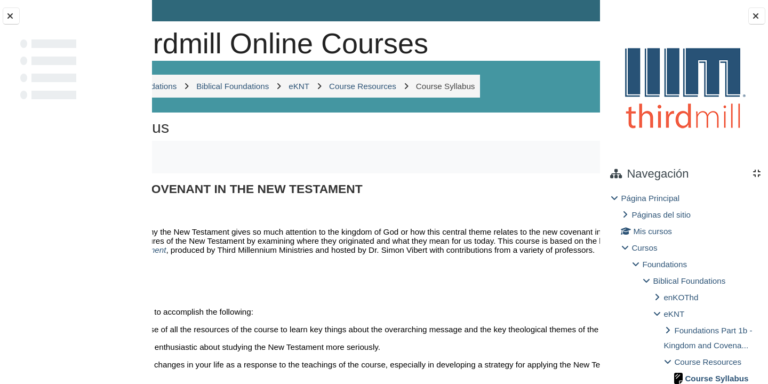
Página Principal (650, 198)
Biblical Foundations (689, 280)
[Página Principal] (188, 39)
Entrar (569, 10)
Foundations (664, 264)
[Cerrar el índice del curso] (11, 16)
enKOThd (680, 297)
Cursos (644, 247)
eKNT (673, 313)
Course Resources (707, 361)
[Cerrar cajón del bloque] (756, 16)
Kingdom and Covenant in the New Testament (275, 316)
